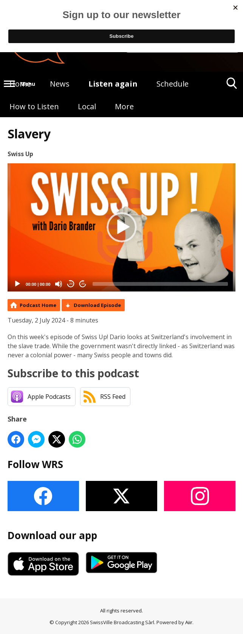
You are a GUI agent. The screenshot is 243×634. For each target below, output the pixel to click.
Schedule (172, 84)
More (124, 106)
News (60, 84)
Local (87, 106)
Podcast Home (38, 305)
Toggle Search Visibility (232, 86)
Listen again (113, 84)
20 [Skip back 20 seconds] (71, 283)
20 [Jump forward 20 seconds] (83, 283)
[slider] (160, 284)
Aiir (188, 622)
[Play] (17, 284)
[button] (122, 227)
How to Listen (34, 106)
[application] (121, 227)
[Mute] (58, 284)
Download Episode (97, 305)
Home (20, 84)
